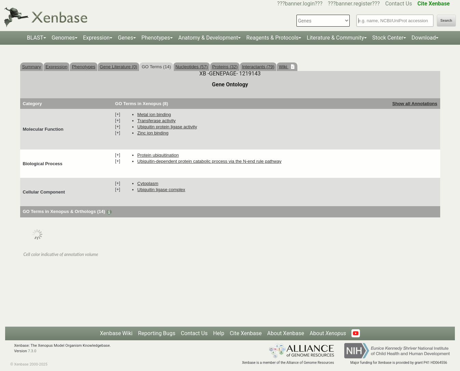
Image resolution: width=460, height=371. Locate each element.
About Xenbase (285, 333)
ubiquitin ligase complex (161, 189)
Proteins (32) (224, 66)
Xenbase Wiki (116, 333)
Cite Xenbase (246, 333)
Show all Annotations (414, 103)
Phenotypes (155, 37)
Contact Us (398, 3)
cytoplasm (147, 183)
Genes (125, 37)
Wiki (283, 66)
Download (424, 37)
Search (446, 20)
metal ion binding (154, 114)
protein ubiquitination (158, 155)
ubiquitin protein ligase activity (167, 126)
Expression (96, 37)
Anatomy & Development (208, 37)
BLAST (35, 37)
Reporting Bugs (156, 333)
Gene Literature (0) (118, 66)
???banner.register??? (354, 3)
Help (218, 333)
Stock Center (387, 37)
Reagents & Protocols (272, 37)
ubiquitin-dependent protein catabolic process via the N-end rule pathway (209, 161)
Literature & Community (335, 37)
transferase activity (156, 120)
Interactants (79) (258, 66)
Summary (31, 66)
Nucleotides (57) (192, 66)
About (327, 333)
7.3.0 (32, 351)
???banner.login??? (300, 3)
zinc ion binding (152, 132)
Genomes (63, 37)
